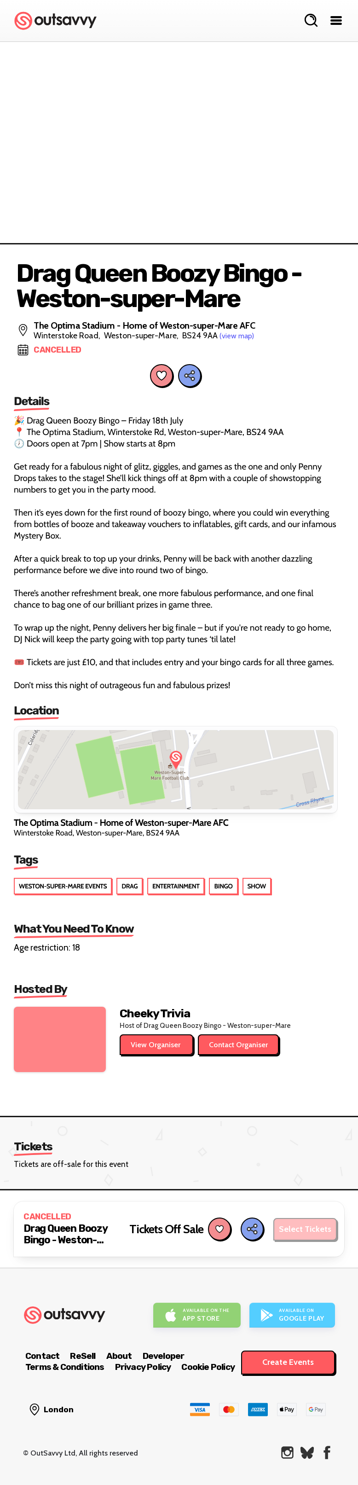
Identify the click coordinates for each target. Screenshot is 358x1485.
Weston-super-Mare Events (63, 886)
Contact (42, 1356)
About (119, 1356)
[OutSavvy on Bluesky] (307, 1452)
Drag (129, 886)
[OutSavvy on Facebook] (327, 1452)
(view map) (236, 335)
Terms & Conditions (64, 1367)
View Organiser (156, 1044)
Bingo (223, 886)
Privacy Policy (143, 1367)
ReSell (82, 1356)
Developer (164, 1356)
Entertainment (175, 886)
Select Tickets (305, 1229)
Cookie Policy (208, 1367)
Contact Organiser (238, 1044)
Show (257, 886)
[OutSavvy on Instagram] (287, 1452)
